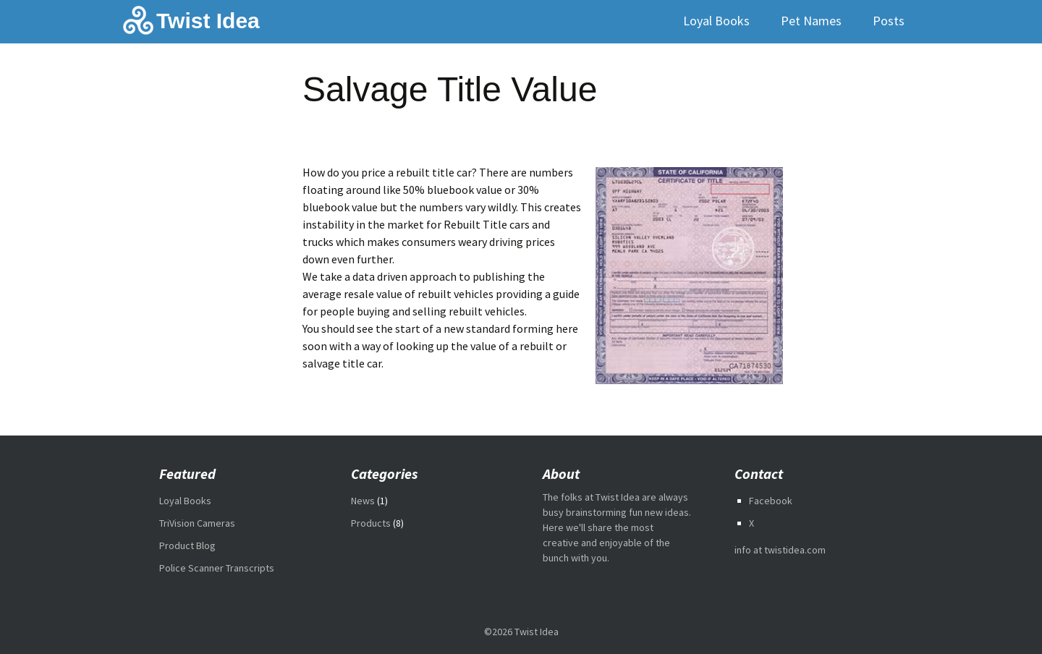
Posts (889, 20)
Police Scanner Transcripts (216, 567)
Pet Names (811, 20)
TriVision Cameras (197, 523)
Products (371, 523)
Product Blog (187, 545)
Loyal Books (716, 20)
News (363, 500)
